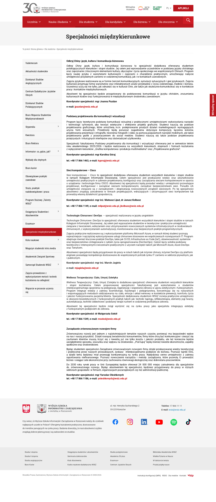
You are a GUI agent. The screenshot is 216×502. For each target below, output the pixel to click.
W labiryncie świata (161, 460)
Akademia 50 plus (117, 456)
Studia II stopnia (31, 456)
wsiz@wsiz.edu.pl (177, 410)
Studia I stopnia (31, 452)
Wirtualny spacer (212, 105)
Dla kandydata (115, 22)
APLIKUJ (183, 8)
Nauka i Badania (60, 22)
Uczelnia (34, 22)
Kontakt (183, 476)
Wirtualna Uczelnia (130, 8)
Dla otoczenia (168, 22)
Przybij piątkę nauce (161, 465)
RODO (164, 476)
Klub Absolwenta (74, 460)
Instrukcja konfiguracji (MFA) (149, 476)
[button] (188, 20)
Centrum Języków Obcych (120, 465)
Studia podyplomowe (119, 452)
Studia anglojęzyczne (33, 460)
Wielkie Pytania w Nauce (163, 456)
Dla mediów (173, 476)
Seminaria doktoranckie (77, 456)
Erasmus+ (114, 460)
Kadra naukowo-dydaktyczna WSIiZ (82, 465)
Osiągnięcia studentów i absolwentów (83, 452)
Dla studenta (88, 22)
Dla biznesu (142, 22)
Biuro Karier (29, 465)
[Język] (169, 8)
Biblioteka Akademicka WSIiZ (165, 452)
